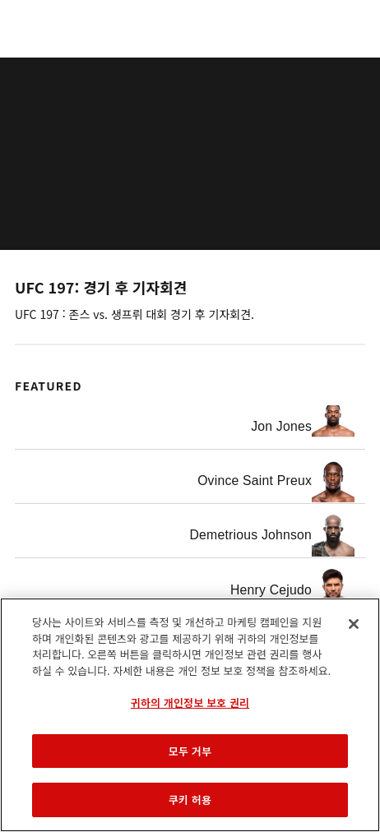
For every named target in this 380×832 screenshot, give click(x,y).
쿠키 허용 (190, 799)
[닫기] (354, 624)
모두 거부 (190, 751)
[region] (190, 715)
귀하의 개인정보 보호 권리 (190, 702)
